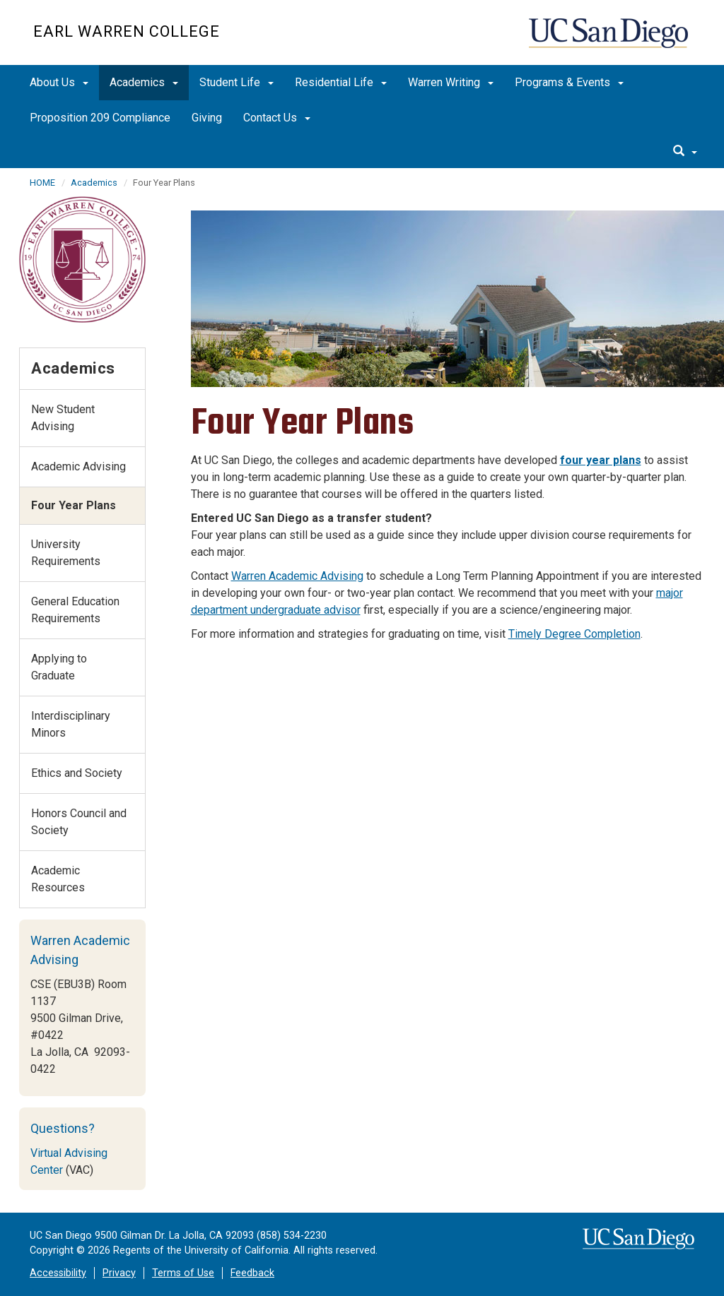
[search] (685, 152)
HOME (42, 182)
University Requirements (65, 552)
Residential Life (341, 82)
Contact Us (276, 117)
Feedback (252, 1273)
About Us (59, 82)
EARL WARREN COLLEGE (126, 31)
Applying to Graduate (59, 667)
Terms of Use (183, 1273)
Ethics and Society (76, 773)
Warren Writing (451, 82)
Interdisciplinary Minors (70, 724)
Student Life (236, 82)
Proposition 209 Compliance (100, 117)
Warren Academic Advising (297, 576)
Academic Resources (58, 879)
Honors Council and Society (79, 822)
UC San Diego (610, 40)
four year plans (600, 460)
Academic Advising (78, 466)
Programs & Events (569, 82)
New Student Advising (63, 418)
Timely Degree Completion (574, 634)
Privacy (119, 1273)
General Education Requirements (75, 610)
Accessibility (58, 1273)
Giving (207, 117)
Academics (144, 82)
